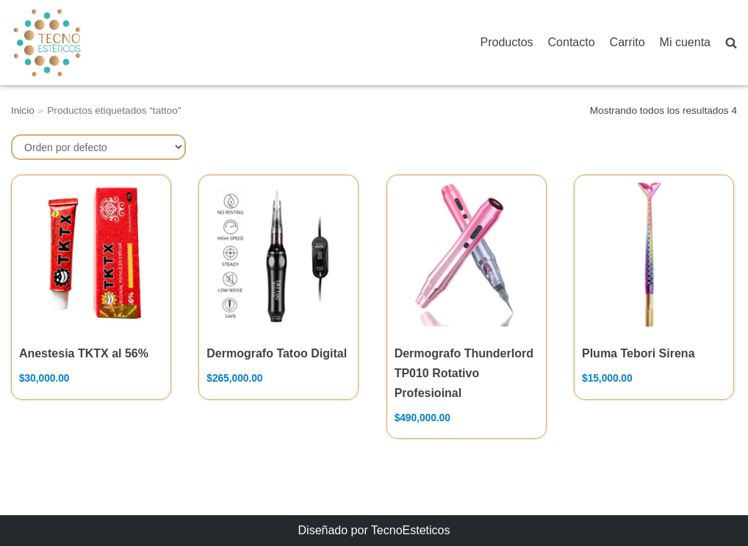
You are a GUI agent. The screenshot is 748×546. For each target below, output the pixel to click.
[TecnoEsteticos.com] (84, 42)
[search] (731, 42)
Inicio (23, 110)
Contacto (571, 42)
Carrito (627, 42)
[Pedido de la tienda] (98, 147)
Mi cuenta (685, 42)
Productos (507, 42)
